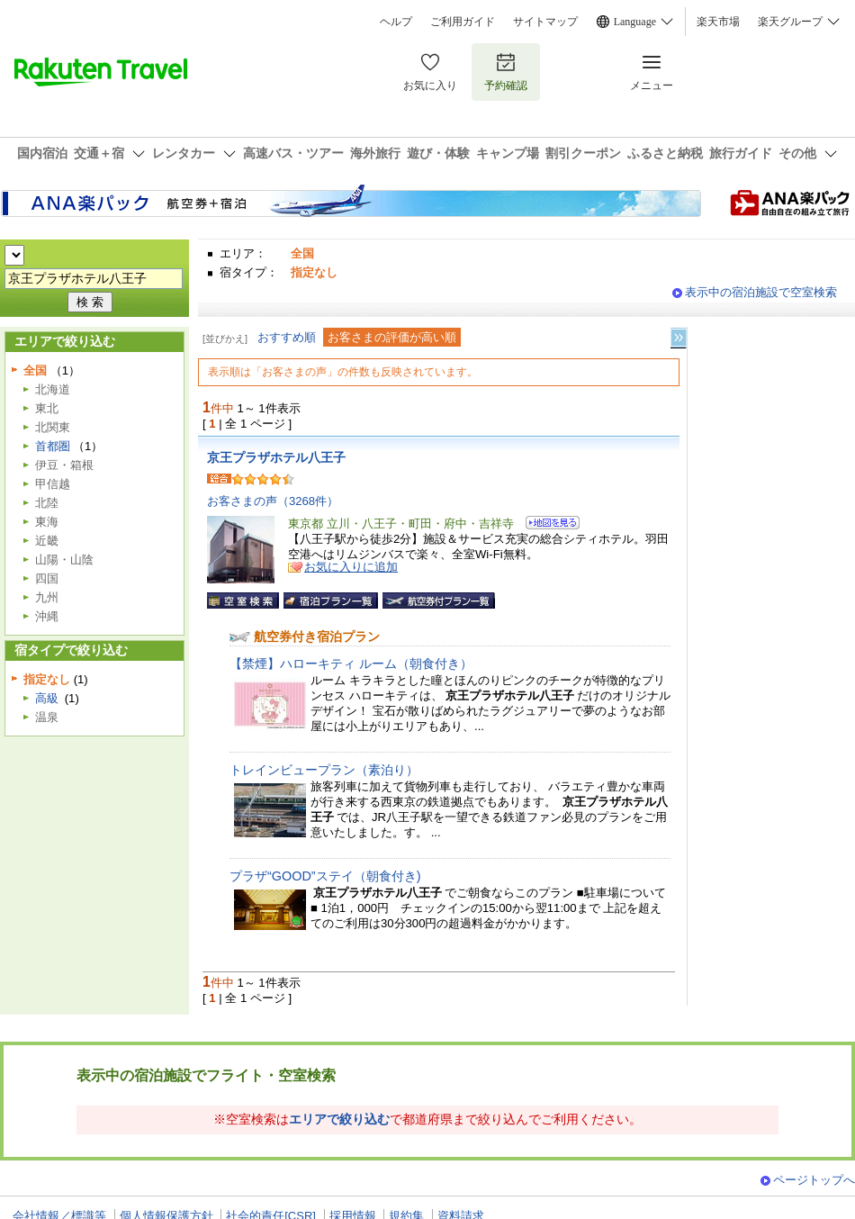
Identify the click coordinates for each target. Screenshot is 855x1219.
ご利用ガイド (462, 21)
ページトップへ (814, 1180)
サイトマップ (545, 21)
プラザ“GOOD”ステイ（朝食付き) (325, 876)
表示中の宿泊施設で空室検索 (761, 292)
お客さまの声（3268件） (272, 501)
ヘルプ (396, 21)
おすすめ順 (286, 337)
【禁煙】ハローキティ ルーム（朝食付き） (351, 663)
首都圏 (52, 446)
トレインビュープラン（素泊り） (324, 770)
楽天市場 (718, 21)
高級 (46, 698)
